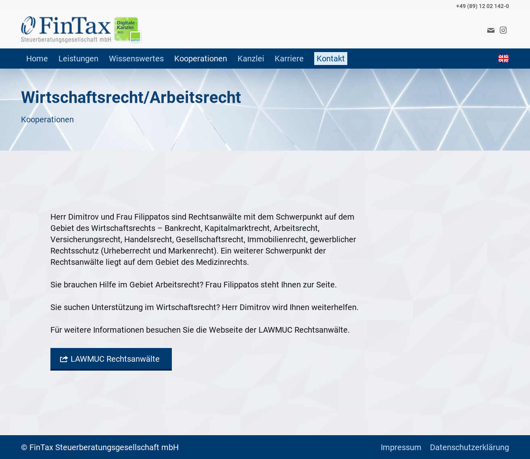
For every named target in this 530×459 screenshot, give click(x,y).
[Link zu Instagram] (503, 30)
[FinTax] (81, 30)
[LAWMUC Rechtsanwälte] (111, 359)
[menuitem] (37, 58)
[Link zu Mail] (491, 30)
